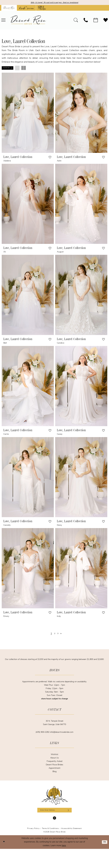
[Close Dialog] (4, 843)
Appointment (54, 769)
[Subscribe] (70, 811)
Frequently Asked (54, 762)
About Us (54, 758)
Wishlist (54, 755)
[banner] (28, 20)
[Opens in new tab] (26, 8)
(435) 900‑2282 (43, 733)
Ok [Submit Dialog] (104, 843)
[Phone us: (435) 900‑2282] (86, 20)
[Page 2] (54, 634)
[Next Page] (61, 634)
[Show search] (76, 20)
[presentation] (28, 113)
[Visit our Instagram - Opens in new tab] (54, 819)
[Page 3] (58, 634)
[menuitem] (76, 20)
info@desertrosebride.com (61, 733)
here (64, 847)
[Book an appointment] (96, 20)
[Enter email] (54, 811)
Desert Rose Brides (54, 765)
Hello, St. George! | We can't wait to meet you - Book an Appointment (54, 2)
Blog (54, 772)
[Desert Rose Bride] (54, 796)
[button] (7, 68)
